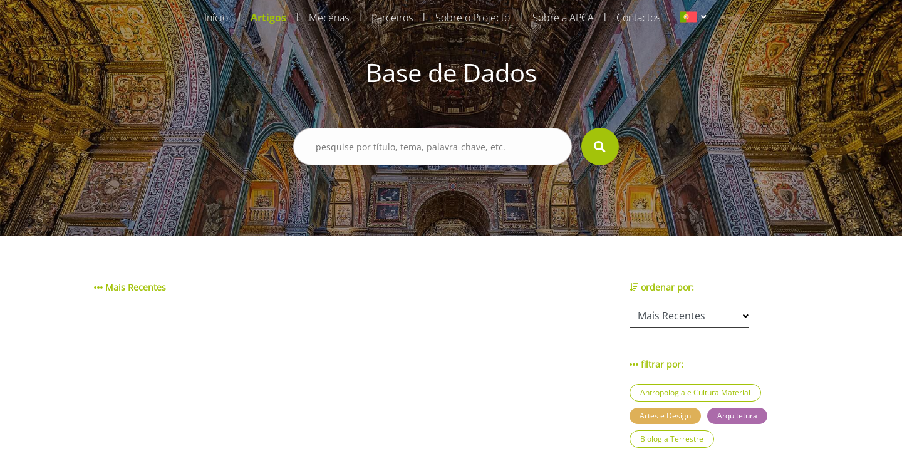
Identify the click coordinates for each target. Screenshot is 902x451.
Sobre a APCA (563, 17)
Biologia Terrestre (671, 438)
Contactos (638, 17)
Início (216, 17)
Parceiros (392, 17)
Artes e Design (665, 415)
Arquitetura (737, 415)
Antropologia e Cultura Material (695, 392)
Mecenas (329, 17)
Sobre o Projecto (472, 17)
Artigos (268, 17)
